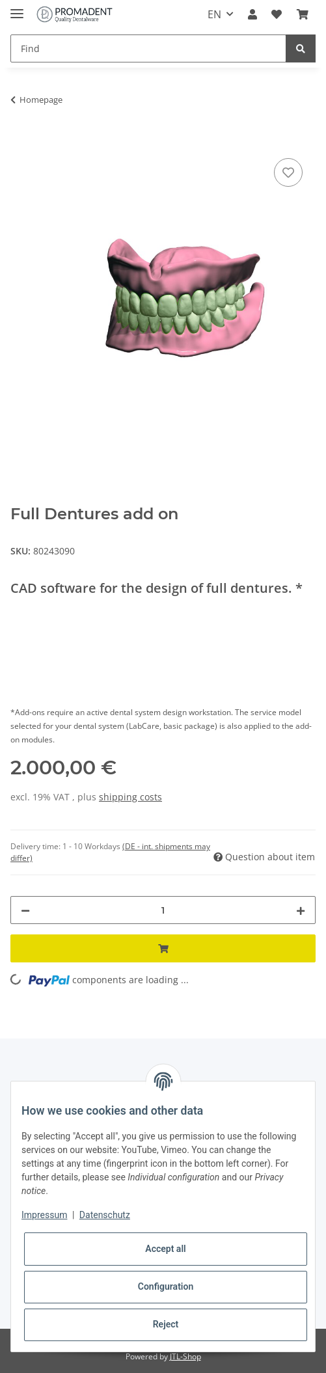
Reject (166, 1324)
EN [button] (214, 14)
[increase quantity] (300, 910)
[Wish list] (276, 14)
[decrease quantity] (25, 910)
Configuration (165, 1286)
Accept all (165, 1249)
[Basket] (303, 14)
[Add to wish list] (288, 172)
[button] (252, 14)
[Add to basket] (20, 140)
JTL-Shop (185, 1356)
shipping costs (130, 797)
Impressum (44, 1215)
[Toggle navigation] (16, 8)
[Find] (148, 48)
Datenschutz (104, 1215)
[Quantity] (163, 910)
